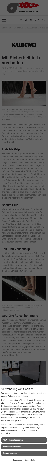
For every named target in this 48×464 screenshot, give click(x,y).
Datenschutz (30, 460)
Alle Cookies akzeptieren (13, 440)
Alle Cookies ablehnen (12, 446)
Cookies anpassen (10, 453)
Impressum (17, 460)
